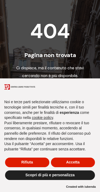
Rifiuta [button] (27, 162)
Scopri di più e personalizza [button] (49, 175)
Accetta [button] (73, 162)
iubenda (90, 186)
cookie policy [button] (42, 117)
